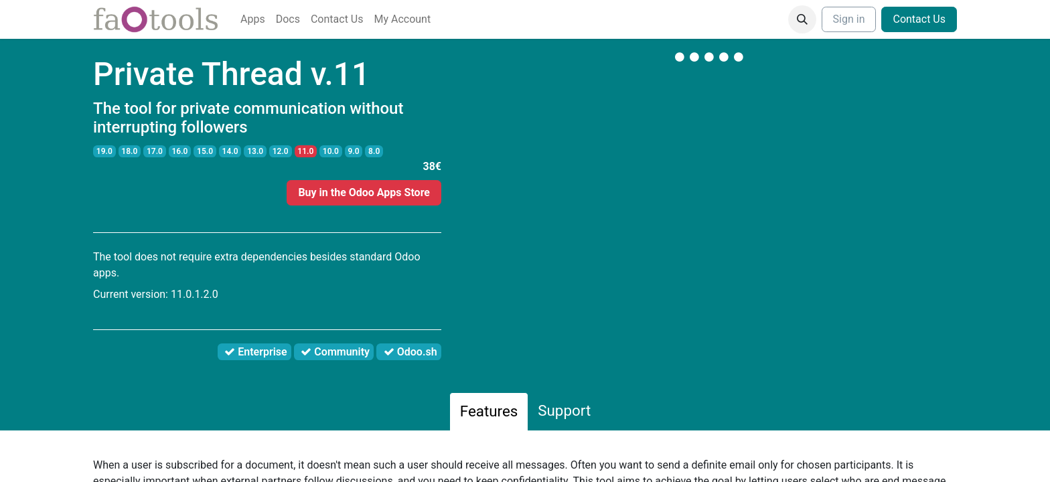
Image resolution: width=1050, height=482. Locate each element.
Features (489, 411)
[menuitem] (253, 19)
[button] (802, 19)
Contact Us (919, 19)
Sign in (849, 19)
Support (564, 410)
